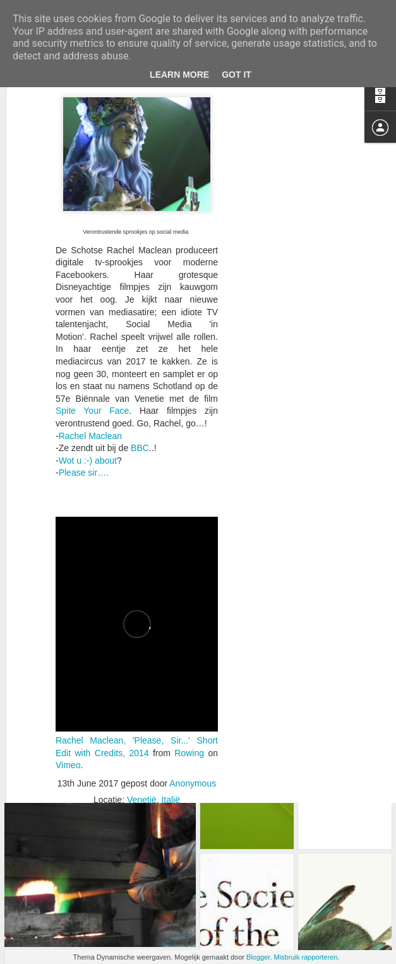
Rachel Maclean (90, 380)
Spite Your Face (92, 356)
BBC (140, 393)
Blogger (258, 957)
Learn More (179, 74)
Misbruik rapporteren (306, 957)
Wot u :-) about (88, 406)
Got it (236, 74)
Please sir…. (84, 418)
